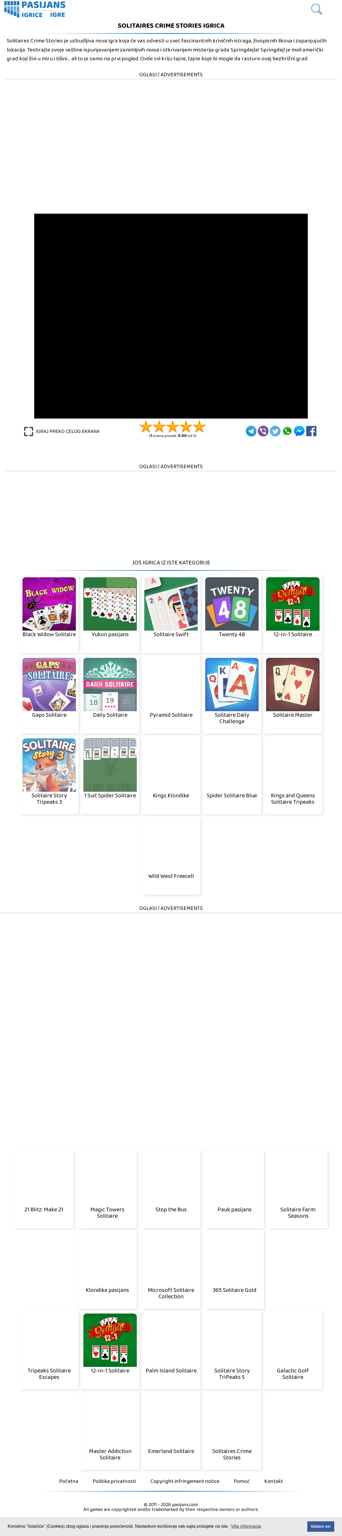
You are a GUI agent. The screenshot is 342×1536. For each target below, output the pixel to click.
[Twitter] (275, 431)
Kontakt (273, 1481)
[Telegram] (251, 431)
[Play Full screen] (62, 431)
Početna (68, 1481)
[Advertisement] (171, 117)
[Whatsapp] (287, 431)
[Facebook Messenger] (299, 431)
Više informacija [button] (246, 1526)
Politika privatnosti (114, 1481)
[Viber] (263, 431)
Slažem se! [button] (321, 1526)
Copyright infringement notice (184, 1481)
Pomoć (242, 1481)
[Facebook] (311, 431)
